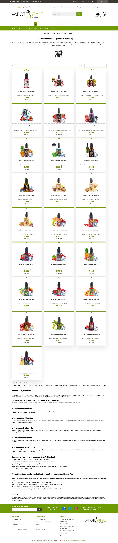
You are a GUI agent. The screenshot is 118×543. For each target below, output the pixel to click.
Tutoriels (75, 1)
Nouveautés (39, 527)
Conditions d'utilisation (65, 523)
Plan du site (63, 536)
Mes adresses (15, 527)
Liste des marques (40, 529)
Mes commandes (16, 524)
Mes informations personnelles (19, 529)
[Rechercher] (67, 14)
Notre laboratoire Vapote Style (67, 530)
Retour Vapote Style (16, 519)
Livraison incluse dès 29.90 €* (43, 522)
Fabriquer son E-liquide (41, 532)
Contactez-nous (102, 1)
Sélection (38, 524)
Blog (83, 1)
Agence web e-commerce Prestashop (77, 540)
